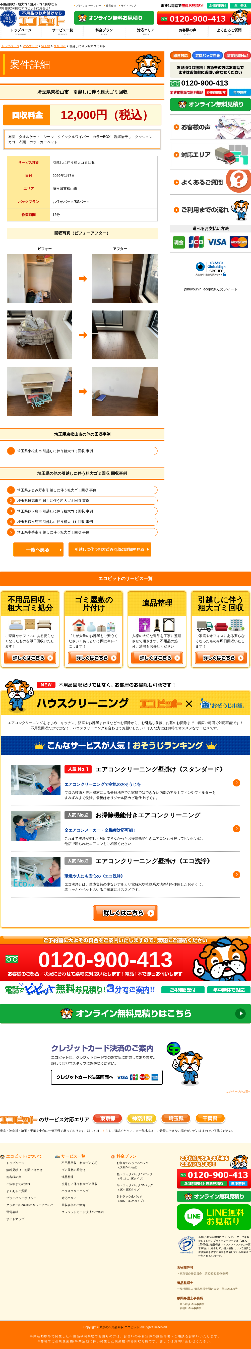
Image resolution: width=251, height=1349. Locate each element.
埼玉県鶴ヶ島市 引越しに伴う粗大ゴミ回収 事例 (55, 511)
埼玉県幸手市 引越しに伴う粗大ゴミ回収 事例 (53, 532)
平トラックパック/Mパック (141, 1187)
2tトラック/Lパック (141, 1199)
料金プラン (104, 32)
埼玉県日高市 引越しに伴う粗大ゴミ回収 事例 (53, 501)
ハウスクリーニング (75, 1191)
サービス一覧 (62, 32)
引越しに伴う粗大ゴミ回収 (79, 1184)
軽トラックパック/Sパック (141, 1176)
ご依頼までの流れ (18, 1184)
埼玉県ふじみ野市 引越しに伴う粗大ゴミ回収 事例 (57, 490)
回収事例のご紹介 (73, 1205)
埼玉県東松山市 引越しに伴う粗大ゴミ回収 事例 (55, 451)
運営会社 (111, 5)
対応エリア (146, 32)
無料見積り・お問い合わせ (24, 1170)
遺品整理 (67, 1177)
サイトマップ (128, 5)
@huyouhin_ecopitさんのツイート (210, 289)
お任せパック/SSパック (141, 1165)
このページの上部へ (238, 1091)
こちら (103, 1131)
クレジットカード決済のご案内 (82, 1212)
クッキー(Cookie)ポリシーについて (30, 1205)
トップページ (21, 32)
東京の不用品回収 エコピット (119, 1327)
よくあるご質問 (229, 32)
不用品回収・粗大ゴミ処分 (79, 1163)
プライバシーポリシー (88, 5)
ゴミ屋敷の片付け (73, 1170)
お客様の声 (187, 32)
